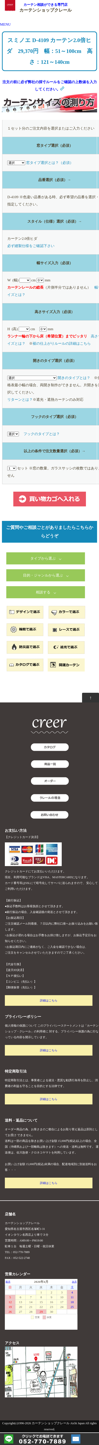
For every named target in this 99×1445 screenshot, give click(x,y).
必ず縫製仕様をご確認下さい (30, 246)
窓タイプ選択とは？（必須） (49, 163)
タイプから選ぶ (43, 558)
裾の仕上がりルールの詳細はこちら (62, 343)
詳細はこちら (48, 1000)
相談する (43, 592)
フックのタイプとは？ (41, 434)
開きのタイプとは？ (74, 378)
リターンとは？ (20, 399)
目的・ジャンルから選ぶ (43, 575)
